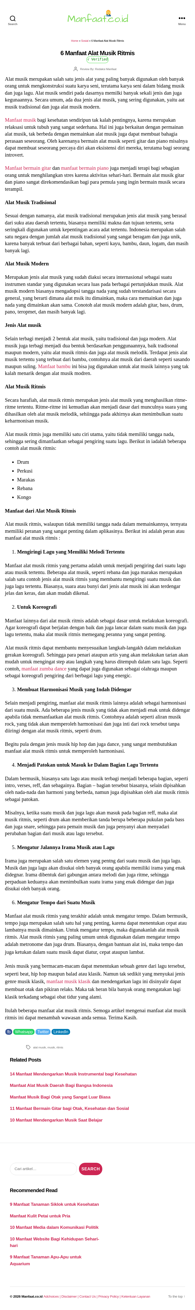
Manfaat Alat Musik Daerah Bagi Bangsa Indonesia (61, 1085)
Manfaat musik (20, 120)
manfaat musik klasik (68, 981)
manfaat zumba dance (44, 668)
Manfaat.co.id (32, 1296)
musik (51, 1047)
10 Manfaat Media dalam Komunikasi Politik (54, 1227)
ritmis (59, 1047)
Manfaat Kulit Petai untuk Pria (40, 1215)
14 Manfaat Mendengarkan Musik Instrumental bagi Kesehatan (73, 1073)
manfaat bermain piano (84, 168)
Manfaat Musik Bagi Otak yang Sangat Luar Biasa (60, 1097)
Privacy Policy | (109, 1296)
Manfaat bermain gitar (28, 168)
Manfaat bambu (54, 366)
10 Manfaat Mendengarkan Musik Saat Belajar (56, 1120)
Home (74, 40)
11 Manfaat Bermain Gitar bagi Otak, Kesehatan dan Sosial (69, 1108)
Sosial (84, 40)
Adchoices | (52, 1296)
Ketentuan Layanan (135, 1296)
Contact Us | (89, 1296)
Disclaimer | (70, 1296)
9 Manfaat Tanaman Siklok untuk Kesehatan (54, 1204)
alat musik (39, 1047)
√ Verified (97, 59)
